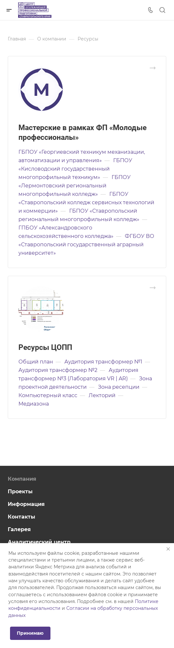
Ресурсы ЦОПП (45, 347)
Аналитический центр (39, 542)
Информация (26, 504)
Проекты (20, 491)
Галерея (19, 529)
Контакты (21, 517)
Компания (22, 479)
